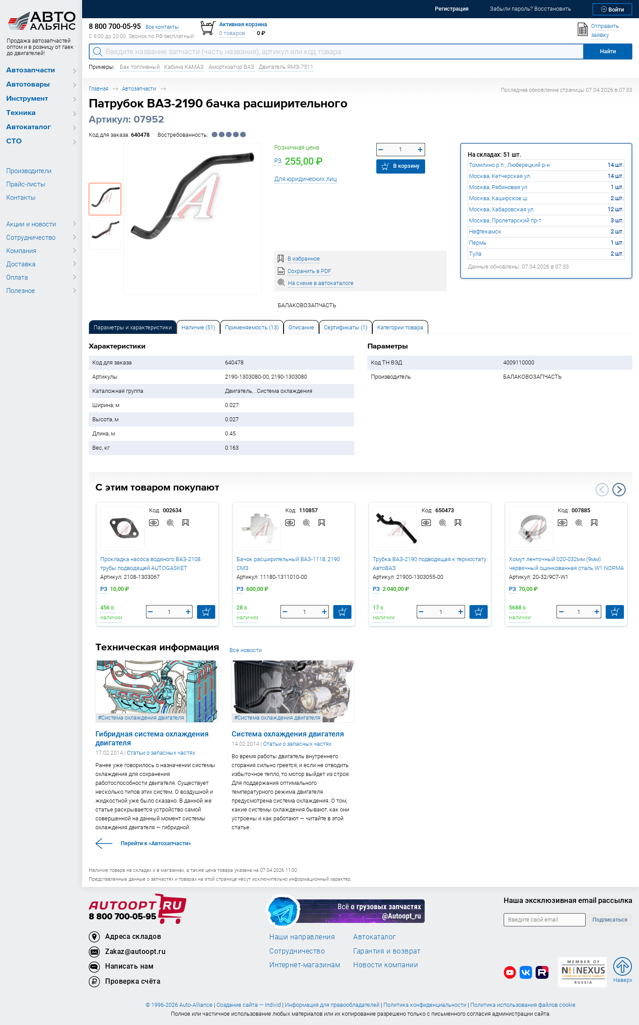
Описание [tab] (301, 327)
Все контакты (162, 27)
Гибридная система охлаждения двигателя (152, 738)
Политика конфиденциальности (424, 1005)
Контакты (21, 197)
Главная (98, 88)
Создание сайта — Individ (249, 1005)
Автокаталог (28, 127)
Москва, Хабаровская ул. (502, 209)
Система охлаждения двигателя (288, 733)
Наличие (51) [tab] (198, 327)
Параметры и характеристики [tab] (133, 327)
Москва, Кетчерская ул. (500, 176)
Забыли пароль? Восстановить (530, 8)
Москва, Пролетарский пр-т (505, 220)
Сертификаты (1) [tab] (345, 327)
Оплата (17, 277)
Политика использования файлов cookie (523, 1005)
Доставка (21, 263)
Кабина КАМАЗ (184, 67)
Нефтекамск (485, 231)
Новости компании (385, 965)
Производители (28, 170)
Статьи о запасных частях (161, 752)
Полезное (20, 290)
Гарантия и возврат (386, 951)
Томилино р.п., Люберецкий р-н (509, 165)
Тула (475, 253)
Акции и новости (31, 223)
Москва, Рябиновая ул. (499, 187)
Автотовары (28, 84)
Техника (21, 113)
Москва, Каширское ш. (499, 198)
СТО (14, 141)
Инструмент (27, 99)
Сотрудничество (30, 237)
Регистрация (452, 8)
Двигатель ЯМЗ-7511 (286, 67)
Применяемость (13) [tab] (252, 327)
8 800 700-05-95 (122, 917)
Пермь (477, 242)
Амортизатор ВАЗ (231, 67)
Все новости (245, 650)
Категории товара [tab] (400, 327)
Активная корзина (243, 24)
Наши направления (302, 937)
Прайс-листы (25, 183)
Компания (21, 250)
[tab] (133, 327)
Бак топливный (140, 67)
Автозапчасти (30, 70)
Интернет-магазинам (304, 965)
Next (619, 489)
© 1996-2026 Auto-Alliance (179, 1005)
